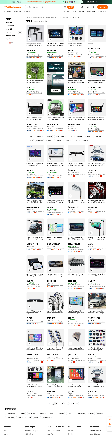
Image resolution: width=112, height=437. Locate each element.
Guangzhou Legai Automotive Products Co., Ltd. (97, 395)
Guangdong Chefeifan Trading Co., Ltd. (97, 174)
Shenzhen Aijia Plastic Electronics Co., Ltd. (97, 360)
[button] (29, 39)
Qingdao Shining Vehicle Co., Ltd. (55, 128)
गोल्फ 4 (88, 136)
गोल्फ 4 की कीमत (10, 413)
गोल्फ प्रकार (60, 413)
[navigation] (14, 211)
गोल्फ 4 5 (20, 417)
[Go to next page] (81, 403)
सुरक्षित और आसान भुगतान (31, 430)
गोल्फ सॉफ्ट (39, 140)
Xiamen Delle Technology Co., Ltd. (35, 248)
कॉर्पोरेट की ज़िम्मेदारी (95, 434)
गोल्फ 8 (29, 136)
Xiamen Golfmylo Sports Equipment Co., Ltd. (76, 211)
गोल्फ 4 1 (41, 413)
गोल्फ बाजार (46, 417)
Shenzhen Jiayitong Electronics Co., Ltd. (35, 286)
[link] (109, 419)
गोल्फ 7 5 (30, 140)
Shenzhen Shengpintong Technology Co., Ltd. (55, 212)
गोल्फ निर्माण (97, 136)
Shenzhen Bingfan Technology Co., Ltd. (35, 175)
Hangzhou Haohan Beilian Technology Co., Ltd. (97, 211)
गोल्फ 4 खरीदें (10, 417)
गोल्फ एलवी (31, 413)
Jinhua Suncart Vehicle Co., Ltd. (35, 211)
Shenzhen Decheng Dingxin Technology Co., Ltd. (97, 56)
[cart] (88, 7)
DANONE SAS (72, 128)
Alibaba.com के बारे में (95, 430)
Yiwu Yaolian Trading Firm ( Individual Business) (35, 93)
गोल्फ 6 (49, 140)
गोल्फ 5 (69, 413)
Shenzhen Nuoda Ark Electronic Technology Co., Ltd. (55, 248)
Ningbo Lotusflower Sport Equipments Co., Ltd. (35, 56)
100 (77, 403)
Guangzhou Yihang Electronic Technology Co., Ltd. (76, 249)
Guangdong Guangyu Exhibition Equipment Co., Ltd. (55, 395)
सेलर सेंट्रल (70, 434)
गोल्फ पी (91, 413)
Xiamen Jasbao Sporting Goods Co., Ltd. (55, 322)
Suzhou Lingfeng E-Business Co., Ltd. (35, 395)
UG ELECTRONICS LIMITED (35, 128)
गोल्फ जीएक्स (84, 140)
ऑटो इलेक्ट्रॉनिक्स (63, 17)
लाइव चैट (6, 434)
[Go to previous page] (51, 403)
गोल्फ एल (38, 136)
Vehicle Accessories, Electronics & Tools (44, 17)
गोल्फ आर (58, 140)
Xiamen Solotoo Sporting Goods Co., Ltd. (55, 358)
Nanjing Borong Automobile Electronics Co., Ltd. (97, 93)
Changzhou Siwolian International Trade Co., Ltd (76, 174)
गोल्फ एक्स (79, 136)
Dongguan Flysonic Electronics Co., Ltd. (76, 93)
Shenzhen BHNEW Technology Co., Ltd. (97, 130)
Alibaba (28, 17)
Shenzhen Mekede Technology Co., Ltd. (55, 175)
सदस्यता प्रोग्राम (50, 434)
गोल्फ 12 (37, 417)
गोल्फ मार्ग (22, 413)
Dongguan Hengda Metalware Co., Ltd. (76, 286)
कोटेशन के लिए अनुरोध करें (53, 430)
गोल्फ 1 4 (100, 413)
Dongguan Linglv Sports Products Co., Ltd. (76, 360)
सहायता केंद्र (6, 430)
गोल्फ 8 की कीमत (59, 136)
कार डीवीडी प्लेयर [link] (74, 17)
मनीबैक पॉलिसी (29, 434)
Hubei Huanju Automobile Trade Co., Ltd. (97, 322)
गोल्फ (70, 136)
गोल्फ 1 (67, 140)
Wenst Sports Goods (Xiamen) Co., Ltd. (97, 248)
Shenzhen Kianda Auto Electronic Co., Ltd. (76, 395)
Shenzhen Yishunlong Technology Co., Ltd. (76, 54)
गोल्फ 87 (50, 413)
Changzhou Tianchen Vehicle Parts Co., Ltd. (35, 322)
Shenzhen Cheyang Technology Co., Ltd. (35, 360)
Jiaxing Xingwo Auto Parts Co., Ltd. (55, 56)
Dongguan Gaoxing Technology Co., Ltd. (76, 323)
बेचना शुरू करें (71, 430)
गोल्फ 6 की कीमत (80, 413)
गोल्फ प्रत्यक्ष (48, 136)
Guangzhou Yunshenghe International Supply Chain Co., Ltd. (55, 285)
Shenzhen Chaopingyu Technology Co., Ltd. (97, 286)
